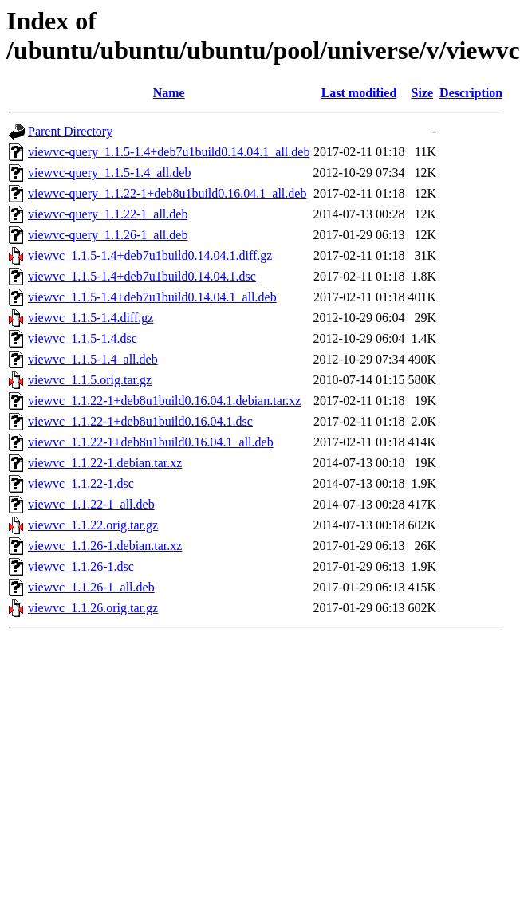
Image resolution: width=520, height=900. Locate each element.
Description (470, 93)
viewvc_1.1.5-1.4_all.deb (93, 359)
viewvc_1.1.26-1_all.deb (91, 587)
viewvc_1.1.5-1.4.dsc (82, 338)
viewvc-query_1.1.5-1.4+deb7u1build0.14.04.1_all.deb (168, 152)
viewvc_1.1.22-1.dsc (81, 483)
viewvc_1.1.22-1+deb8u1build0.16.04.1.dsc (140, 421)
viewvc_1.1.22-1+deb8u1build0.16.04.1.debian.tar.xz (164, 400)
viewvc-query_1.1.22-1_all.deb (107, 214)
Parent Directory (70, 131)
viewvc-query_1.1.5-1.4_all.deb (109, 172)
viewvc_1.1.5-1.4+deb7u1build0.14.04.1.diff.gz (150, 255)
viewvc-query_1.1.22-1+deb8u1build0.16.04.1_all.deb (167, 193)
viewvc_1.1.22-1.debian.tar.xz (105, 463)
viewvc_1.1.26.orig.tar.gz (93, 608)
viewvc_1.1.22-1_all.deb (91, 504)
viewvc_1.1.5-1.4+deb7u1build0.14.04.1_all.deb (152, 297)
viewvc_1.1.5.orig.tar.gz (90, 380)
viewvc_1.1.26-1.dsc (81, 566)
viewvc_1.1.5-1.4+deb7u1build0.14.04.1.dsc (142, 276)
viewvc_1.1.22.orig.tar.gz (93, 525)
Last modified (359, 93)
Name (169, 93)
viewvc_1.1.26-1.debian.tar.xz (105, 545)
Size (423, 93)
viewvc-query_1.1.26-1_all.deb (107, 235)
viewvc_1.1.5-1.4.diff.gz (90, 317)
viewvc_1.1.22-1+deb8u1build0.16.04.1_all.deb (151, 442)
